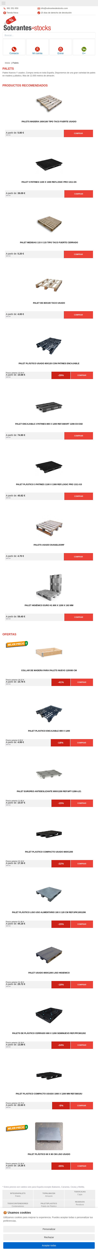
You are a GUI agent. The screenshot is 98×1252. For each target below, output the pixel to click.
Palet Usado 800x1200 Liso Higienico (49, 973)
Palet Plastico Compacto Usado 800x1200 (49, 852)
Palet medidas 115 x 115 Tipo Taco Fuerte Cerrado (49, 242)
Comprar (78, 133)
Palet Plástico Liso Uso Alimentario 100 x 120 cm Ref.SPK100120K (49, 912)
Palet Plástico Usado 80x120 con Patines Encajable (49, 363)
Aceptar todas (49, 1245)
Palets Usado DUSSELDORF (49, 545)
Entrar (60, 51)
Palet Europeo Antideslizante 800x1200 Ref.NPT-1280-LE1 (49, 791)
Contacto (14, 51)
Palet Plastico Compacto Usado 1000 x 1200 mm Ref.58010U (49, 1094)
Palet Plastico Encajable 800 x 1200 (49, 731)
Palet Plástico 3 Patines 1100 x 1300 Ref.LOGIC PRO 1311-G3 (49, 484)
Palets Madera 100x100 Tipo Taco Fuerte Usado (49, 121)
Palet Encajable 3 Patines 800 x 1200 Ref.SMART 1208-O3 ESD (49, 424)
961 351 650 (12, 8)
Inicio (7, 63)
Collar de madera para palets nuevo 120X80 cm (49, 670)
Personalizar (49, 1229)
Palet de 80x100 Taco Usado (49, 303)
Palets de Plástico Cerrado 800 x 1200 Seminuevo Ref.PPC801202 (49, 1033)
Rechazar (49, 1237)
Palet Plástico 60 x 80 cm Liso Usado (49, 1154)
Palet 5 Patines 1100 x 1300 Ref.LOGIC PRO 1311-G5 (49, 182)
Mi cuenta (37, 51)
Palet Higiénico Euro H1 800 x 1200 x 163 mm (49, 605)
